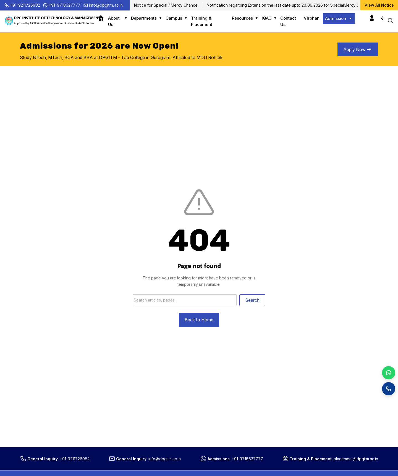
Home (103, 18)
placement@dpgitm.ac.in (356, 458)
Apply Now (357, 49)
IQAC (266, 18)
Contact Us (288, 21)
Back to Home (199, 319)
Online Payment (381, 15)
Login (370, 15)
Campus (174, 18)
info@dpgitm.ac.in (103, 5)
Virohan (312, 18)
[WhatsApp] (388, 372)
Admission (335, 18)
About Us (114, 21)
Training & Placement (201, 21)
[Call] (388, 388)
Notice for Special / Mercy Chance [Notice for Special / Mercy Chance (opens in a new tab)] (166, 5)
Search (252, 300)
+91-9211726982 (22, 5)
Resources (242, 18)
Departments (144, 18)
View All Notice (379, 5)
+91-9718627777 (61, 5)
